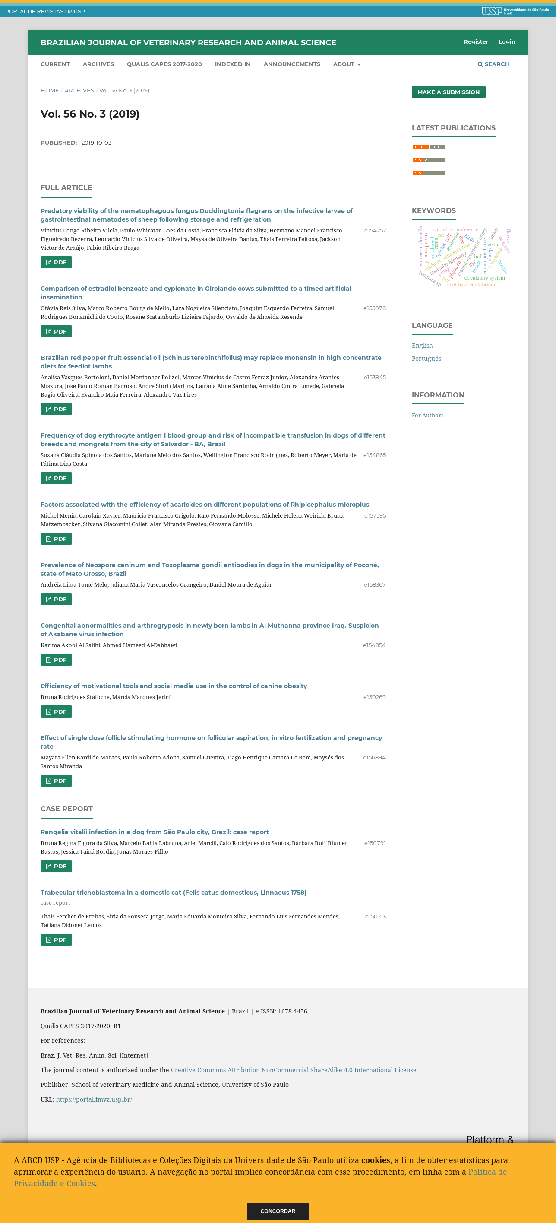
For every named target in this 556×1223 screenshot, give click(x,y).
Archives (98, 63)
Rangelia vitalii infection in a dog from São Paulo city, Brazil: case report (155, 832)
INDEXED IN (233, 63)
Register (476, 41)
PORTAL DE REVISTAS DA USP (45, 12)
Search (494, 63)
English (422, 345)
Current (55, 63)
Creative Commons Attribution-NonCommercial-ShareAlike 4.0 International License (294, 1070)
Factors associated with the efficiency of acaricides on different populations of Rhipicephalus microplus (205, 504)
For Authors (428, 415)
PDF (59, 262)
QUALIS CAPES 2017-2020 (164, 63)
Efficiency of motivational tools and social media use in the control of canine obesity (174, 686)
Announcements (292, 63)
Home (50, 90)
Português (426, 358)
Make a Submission (448, 92)
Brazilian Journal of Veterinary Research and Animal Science (188, 42)
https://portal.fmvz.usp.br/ (94, 1099)
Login (507, 41)
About (344, 63)
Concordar (278, 1211)
